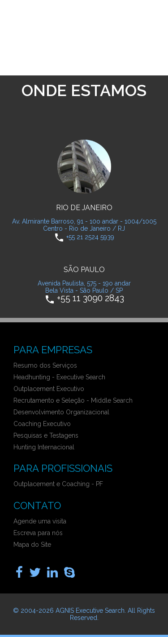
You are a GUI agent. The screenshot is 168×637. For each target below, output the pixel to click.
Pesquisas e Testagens (45, 435)
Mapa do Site (32, 544)
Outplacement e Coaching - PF (58, 484)
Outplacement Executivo (48, 388)
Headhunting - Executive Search (59, 377)
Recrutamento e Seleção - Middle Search (73, 400)
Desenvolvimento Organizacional (61, 412)
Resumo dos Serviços (45, 365)
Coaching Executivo (42, 423)
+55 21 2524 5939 (90, 236)
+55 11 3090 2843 (90, 298)
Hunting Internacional (43, 447)
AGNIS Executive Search (90, 610)
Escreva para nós (38, 532)
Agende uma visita (39, 521)
